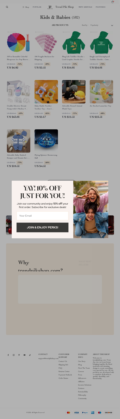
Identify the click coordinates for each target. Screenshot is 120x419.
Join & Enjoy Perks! (42, 227)
